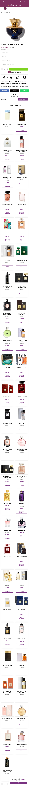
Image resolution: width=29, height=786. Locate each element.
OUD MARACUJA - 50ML (22, 177)
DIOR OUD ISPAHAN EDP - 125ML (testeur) (21, 151)
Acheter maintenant (7, 131)
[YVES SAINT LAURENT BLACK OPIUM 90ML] (7, 305)
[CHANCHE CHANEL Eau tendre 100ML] (21, 441)
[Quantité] (4, 69)
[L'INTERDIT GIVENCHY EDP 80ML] (7, 441)
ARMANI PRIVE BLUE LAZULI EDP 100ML (21, 610)
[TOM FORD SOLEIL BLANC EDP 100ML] (7, 601)
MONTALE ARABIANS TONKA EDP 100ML (7, 771)
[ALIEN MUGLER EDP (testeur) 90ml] (21, 495)
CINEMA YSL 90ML (7, 503)
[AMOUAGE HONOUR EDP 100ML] (7, 142)
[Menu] (2, 9)
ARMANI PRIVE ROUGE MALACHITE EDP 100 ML (7, 395)
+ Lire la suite (25, 88)
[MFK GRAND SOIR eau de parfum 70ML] (21, 656)
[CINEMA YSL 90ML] (7, 495)
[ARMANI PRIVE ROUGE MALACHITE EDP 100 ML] (7, 387)
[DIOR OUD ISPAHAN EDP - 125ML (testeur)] (21, 142)
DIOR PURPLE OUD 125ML (7, 178)
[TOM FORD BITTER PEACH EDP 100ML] (7, 683)
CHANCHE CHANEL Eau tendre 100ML (22, 450)
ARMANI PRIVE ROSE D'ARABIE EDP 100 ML (21, 287)
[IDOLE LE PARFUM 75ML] (7, 710)
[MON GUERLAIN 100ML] (21, 736)
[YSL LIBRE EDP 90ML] (21, 576)
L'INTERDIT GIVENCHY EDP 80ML (7, 450)
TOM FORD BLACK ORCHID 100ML (7, 637)
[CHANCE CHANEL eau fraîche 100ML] (7, 332)
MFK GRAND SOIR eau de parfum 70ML (21, 665)
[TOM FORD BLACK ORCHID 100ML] (7, 629)
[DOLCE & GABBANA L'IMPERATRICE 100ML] (21, 629)
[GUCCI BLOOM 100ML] (7, 736)
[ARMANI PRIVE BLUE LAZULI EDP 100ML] (21, 601)
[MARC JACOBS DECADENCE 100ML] (7, 359)
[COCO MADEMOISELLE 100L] (21, 468)
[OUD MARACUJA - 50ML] (21, 169)
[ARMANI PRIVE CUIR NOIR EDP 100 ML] (7, 468)
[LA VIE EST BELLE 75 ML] (7, 522)
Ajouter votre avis (22, 99)
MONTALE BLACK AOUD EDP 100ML (7, 287)
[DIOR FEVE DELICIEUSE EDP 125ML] (7, 251)
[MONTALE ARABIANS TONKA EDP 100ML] (7, 762)
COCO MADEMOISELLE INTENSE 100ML (22, 232)
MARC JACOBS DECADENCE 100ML (7, 368)
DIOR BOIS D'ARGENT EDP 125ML (21, 692)
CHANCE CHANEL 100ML (21, 718)
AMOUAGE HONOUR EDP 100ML (7, 151)
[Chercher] (25, 9)
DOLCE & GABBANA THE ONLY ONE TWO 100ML (21, 395)
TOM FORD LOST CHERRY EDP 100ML (7, 557)
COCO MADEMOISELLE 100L (22, 477)
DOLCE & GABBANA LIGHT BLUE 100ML (7, 124)
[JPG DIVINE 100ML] (7, 576)
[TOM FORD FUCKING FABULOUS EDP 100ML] (7, 414)
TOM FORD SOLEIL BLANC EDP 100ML (7, 610)
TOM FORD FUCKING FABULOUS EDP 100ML (7, 423)
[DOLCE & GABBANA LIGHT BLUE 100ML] (7, 115)
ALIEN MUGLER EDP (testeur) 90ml (22, 504)
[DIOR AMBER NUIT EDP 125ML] (21, 332)
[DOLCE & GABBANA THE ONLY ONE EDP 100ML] (7, 196)
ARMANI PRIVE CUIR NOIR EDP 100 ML (7, 477)
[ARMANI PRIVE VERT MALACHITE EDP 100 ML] (21, 251)
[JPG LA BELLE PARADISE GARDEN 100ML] (7, 224)
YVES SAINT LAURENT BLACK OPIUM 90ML (7, 314)
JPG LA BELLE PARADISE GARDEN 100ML (7, 232)
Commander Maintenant (18, 69)
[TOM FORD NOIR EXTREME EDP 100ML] (7, 656)
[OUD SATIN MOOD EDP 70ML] (21, 548)
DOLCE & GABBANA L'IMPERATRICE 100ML (21, 637)
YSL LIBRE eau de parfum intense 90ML (22, 368)
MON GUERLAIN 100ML (22, 744)
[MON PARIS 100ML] (21, 522)
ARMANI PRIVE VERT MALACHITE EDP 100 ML (22, 259)
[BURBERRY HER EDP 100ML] (21, 196)
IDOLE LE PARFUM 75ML (7, 718)
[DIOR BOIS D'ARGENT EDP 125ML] (21, 683)
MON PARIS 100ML (22, 530)
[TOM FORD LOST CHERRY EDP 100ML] (7, 548)
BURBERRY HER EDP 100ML (21, 205)
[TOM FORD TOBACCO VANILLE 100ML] (21, 305)
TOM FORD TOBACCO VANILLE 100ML (21, 314)
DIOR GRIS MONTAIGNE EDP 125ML (22, 423)
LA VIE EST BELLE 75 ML (7, 530)
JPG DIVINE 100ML (7, 583)
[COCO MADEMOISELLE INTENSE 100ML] (21, 224)
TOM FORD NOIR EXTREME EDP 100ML (7, 665)
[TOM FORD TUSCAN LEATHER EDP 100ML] (21, 115)
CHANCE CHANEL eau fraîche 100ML (7, 341)
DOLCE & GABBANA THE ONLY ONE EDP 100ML (7, 205)
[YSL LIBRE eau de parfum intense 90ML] (21, 359)
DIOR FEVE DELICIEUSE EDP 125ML (7, 259)
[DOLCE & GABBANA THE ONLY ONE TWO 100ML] (21, 387)
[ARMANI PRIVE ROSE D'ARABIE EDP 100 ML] (21, 278)
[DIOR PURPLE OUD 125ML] (7, 169)
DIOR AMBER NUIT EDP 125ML (22, 341)
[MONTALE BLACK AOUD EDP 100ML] (7, 278)
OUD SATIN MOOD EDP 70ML (22, 557)
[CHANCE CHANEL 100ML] (21, 710)
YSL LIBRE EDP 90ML (21, 583)
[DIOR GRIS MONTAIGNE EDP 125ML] (21, 414)
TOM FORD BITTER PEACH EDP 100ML (7, 692)
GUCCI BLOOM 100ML (7, 744)
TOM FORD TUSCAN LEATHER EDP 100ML (21, 124)
